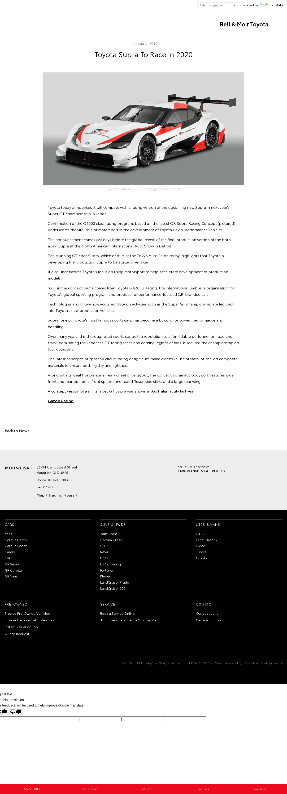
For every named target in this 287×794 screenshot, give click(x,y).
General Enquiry (208, 620)
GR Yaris (11, 576)
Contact (204, 604)
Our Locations (207, 613)
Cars (9, 524)
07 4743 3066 (58, 479)
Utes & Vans (208, 524)
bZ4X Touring (110, 564)
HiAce (200, 545)
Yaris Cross (108, 533)
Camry (10, 551)
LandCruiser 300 (113, 588)
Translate (271, 5)
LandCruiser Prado (114, 582)
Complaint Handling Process (264, 663)
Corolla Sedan (16, 545)
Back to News (17, 430)
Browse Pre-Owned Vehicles (27, 613)
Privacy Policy (233, 663)
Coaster (202, 558)
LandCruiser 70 (207, 539)
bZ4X (104, 558)
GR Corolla (13, 570)
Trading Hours (61, 494)
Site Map (215, 663)
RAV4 (104, 551)
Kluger (105, 576)
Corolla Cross (111, 539)
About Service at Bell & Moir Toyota (128, 620)
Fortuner (106, 570)
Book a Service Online (117, 613)
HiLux (200, 533)
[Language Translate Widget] (217, 5)
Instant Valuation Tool (22, 626)
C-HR (104, 545)
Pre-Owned (16, 604)
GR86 (9, 558)
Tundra (201, 551)
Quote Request (17, 633)
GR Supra (12, 564)
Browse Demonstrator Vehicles (29, 620)
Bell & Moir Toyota (244, 24)
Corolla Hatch (16, 539)
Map (40, 494)
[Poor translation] (16, 711)
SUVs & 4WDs (113, 524)
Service (107, 604)
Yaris (8, 533)
